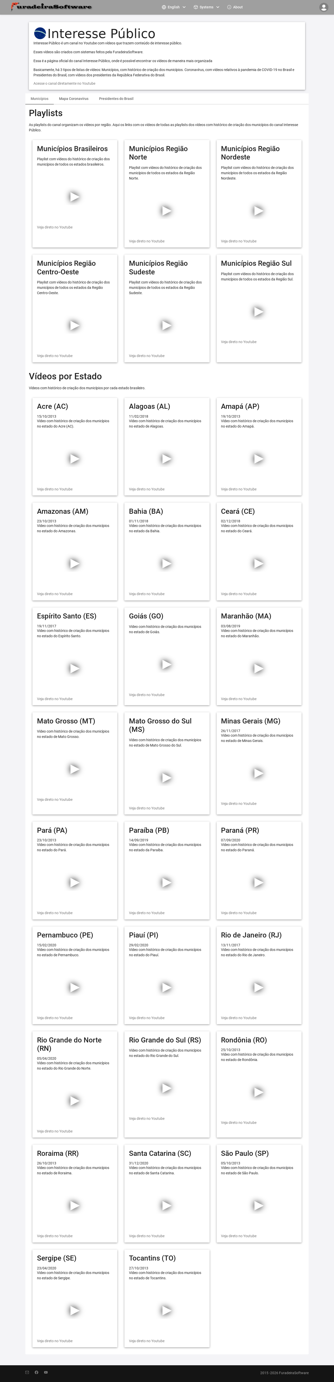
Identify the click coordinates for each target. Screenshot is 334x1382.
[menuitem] (174, 7)
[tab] (39, 98)
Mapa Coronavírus (73, 98)
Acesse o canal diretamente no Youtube (64, 83)
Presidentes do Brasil (116, 98)
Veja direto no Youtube (54, 227)
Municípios (39, 98)
